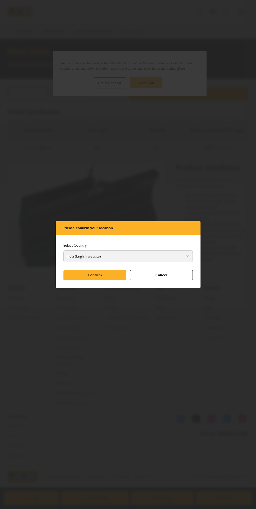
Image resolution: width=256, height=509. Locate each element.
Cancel (161, 275)
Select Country (75, 245)
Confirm (95, 275)
